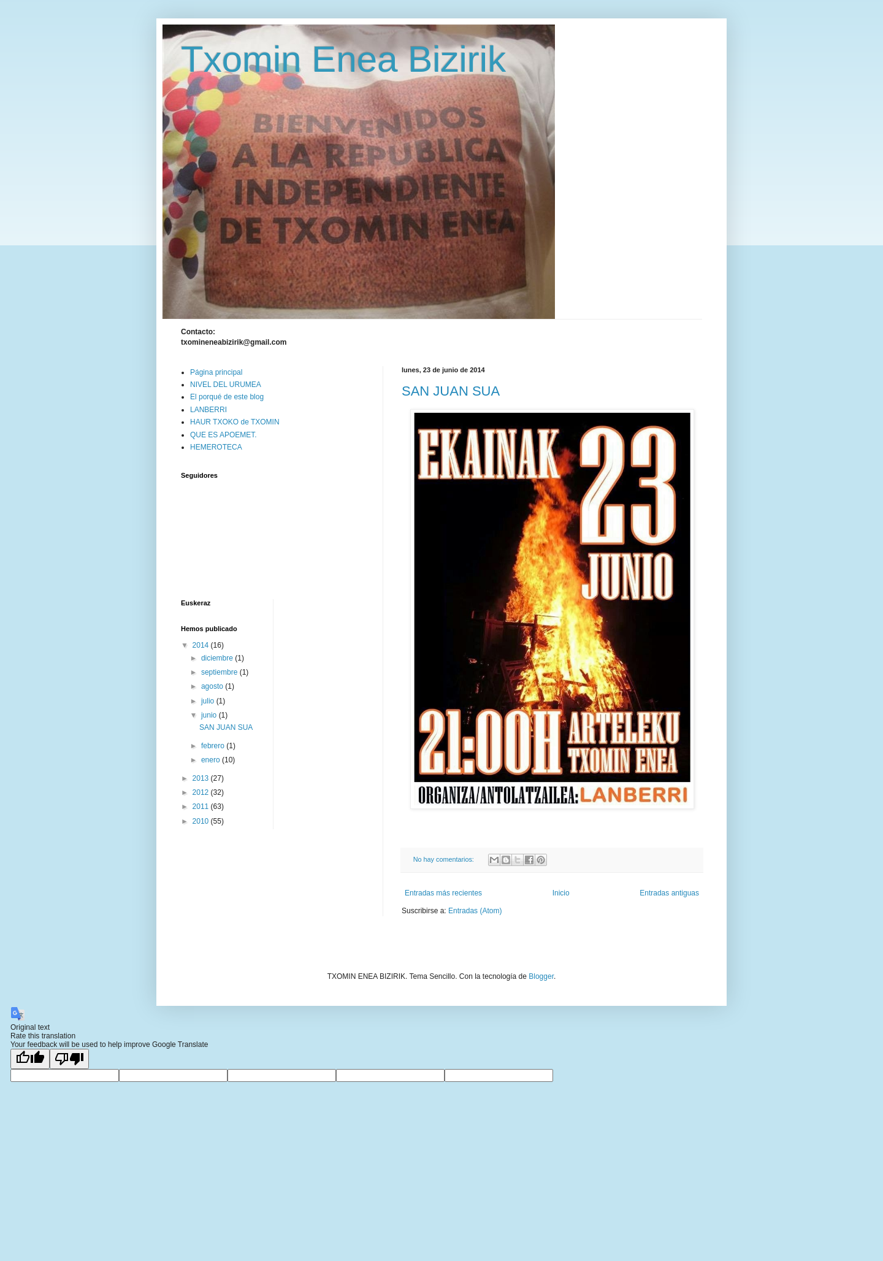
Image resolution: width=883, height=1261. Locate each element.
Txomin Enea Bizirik (343, 59)
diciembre (218, 658)
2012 (202, 792)
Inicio (561, 893)
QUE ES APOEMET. (223, 435)
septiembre (220, 672)
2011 (202, 806)
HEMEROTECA (216, 447)
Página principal (216, 372)
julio (208, 701)
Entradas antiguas (669, 893)
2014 (202, 645)
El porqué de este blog (227, 397)
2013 (202, 778)
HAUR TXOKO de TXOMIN (235, 422)
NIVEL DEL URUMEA (225, 384)
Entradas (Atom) (475, 910)
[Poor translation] (69, 1059)
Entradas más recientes (443, 893)
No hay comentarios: (444, 859)
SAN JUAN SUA (451, 391)
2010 (202, 821)
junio (210, 715)
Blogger (541, 976)
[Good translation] (30, 1059)
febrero (213, 746)
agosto (213, 686)
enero (211, 760)
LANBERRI (208, 409)
